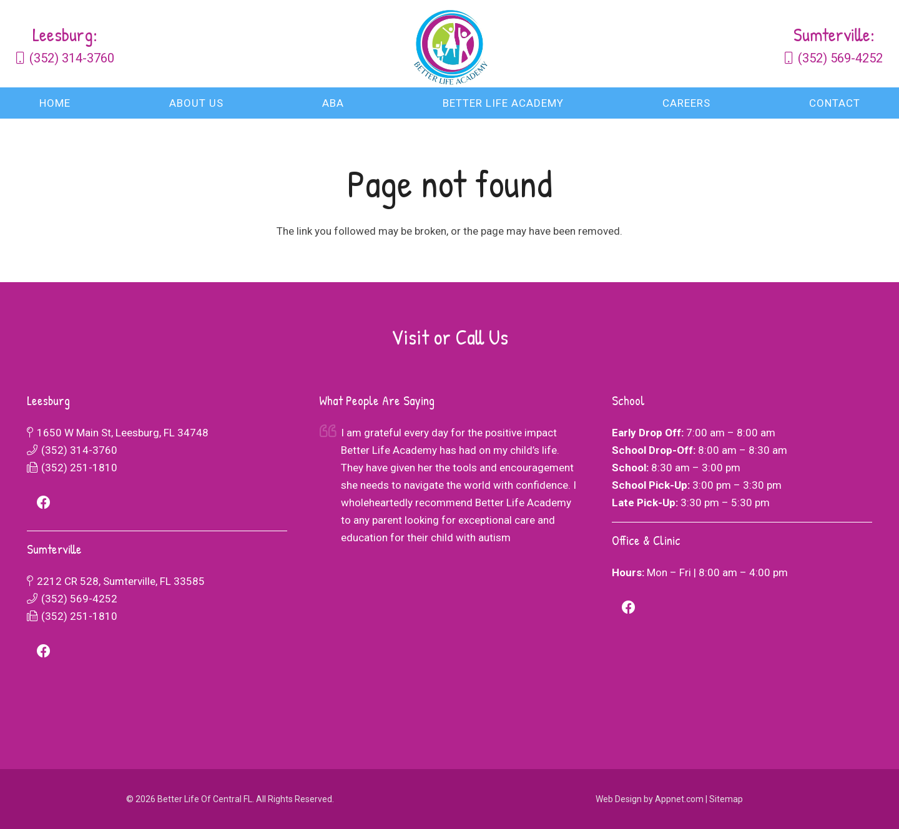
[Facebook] (44, 503)
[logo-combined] (449, 43)
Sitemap (726, 799)
